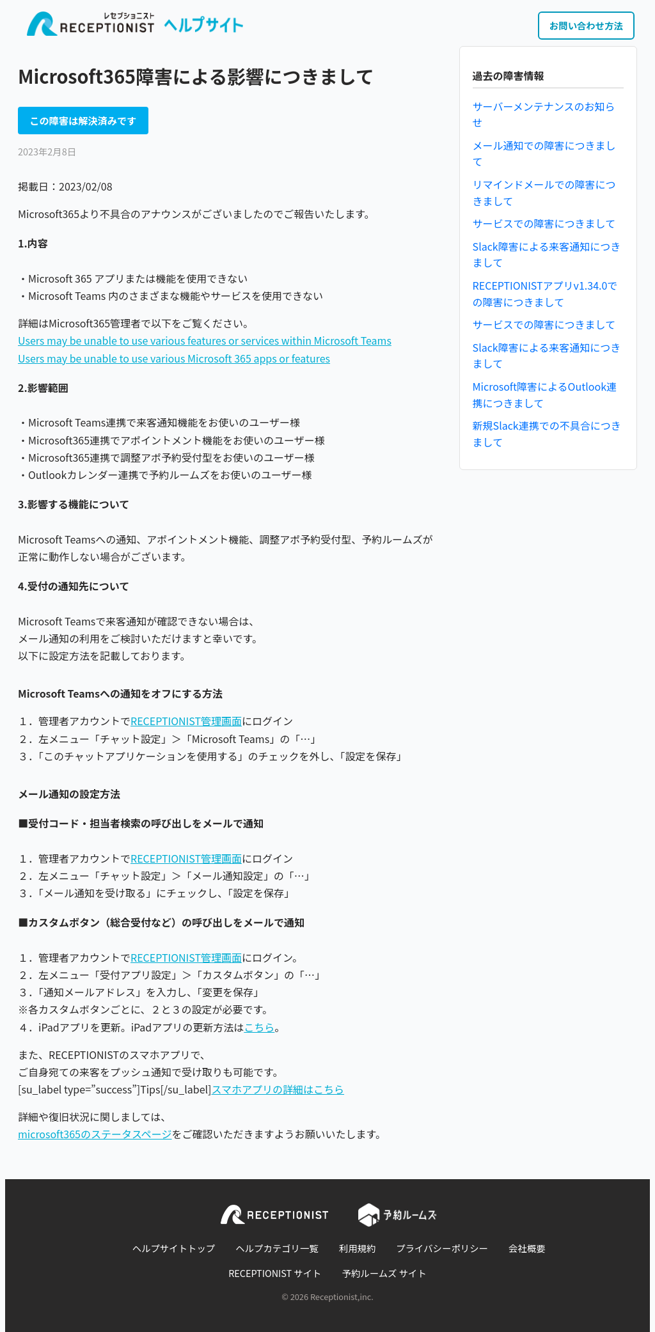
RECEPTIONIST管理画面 (186, 720)
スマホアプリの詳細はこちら (278, 1089)
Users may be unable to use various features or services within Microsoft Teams (204, 340)
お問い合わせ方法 (586, 25)
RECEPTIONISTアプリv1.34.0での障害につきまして (545, 293)
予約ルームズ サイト (384, 1273)
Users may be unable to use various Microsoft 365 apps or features (174, 358)
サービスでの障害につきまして (544, 223)
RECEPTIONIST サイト (274, 1273)
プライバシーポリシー (442, 1248)
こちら (259, 1027)
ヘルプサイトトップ (174, 1248)
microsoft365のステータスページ (95, 1133)
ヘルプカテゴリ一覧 (277, 1248)
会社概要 (527, 1248)
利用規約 (357, 1248)
